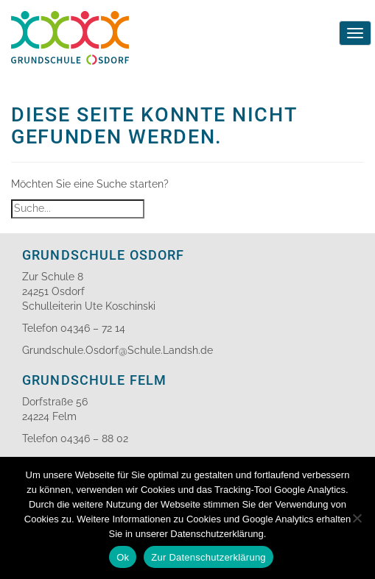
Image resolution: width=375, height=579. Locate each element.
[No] (356, 518)
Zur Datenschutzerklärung (208, 557)
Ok (122, 557)
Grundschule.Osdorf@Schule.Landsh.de (117, 350)
